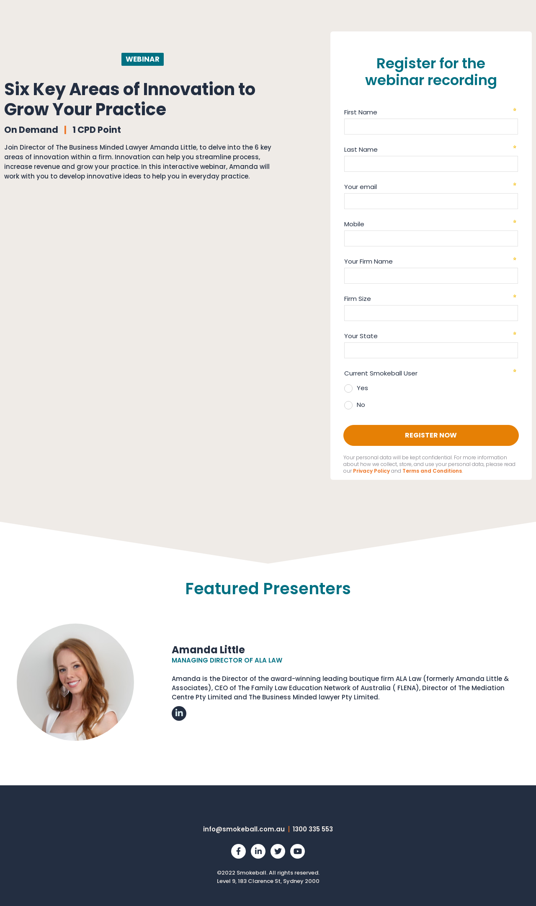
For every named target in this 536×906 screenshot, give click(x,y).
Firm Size (357, 298)
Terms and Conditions (432, 470)
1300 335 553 (313, 829)
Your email (360, 186)
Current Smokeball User (380, 373)
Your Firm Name (368, 261)
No (361, 404)
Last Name (361, 149)
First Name (360, 112)
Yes (362, 387)
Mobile (354, 224)
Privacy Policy (371, 470)
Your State (361, 335)
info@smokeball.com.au (244, 829)
